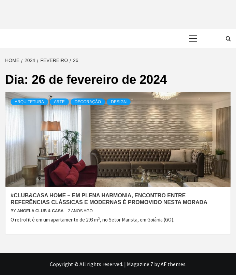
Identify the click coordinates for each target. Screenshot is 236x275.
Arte (59, 102)
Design (119, 102)
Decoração (88, 102)
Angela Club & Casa (40, 211)
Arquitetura (29, 102)
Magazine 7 (140, 264)
